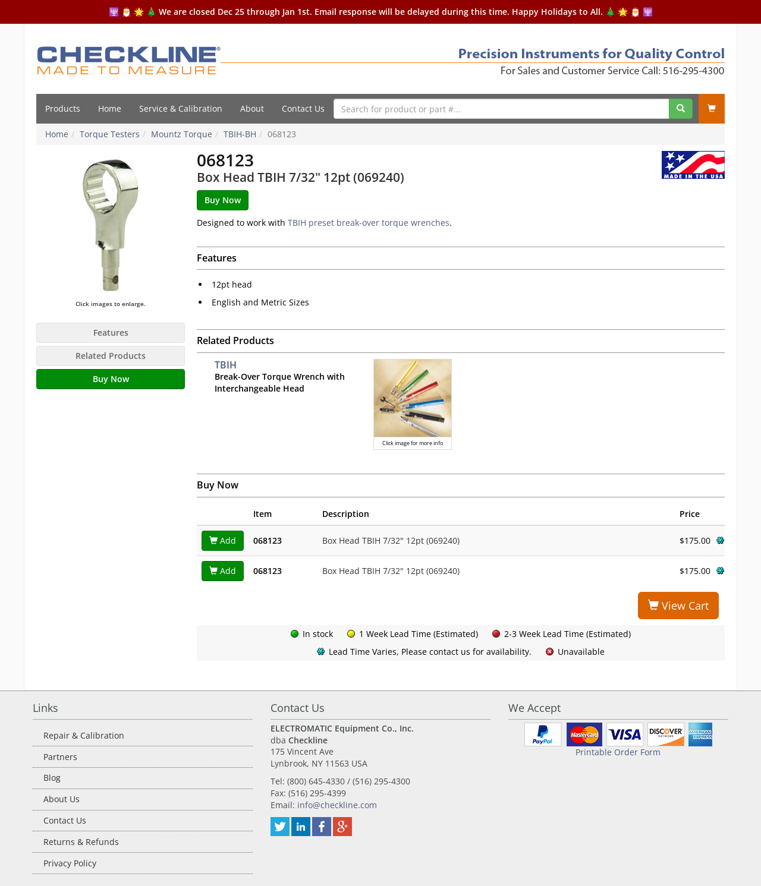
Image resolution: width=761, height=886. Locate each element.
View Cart (678, 605)
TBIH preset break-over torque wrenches (368, 222)
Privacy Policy (69, 863)
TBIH (226, 364)
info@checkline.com (337, 805)
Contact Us (303, 108)
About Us (61, 799)
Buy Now (111, 378)
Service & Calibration (180, 108)
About (252, 108)
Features (110, 332)
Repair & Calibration (83, 735)
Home (109, 108)
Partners (60, 756)
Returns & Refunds (81, 841)
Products (62, 108)
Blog (52, 777)
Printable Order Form (618, 752)
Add (222, 540)
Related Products (111, 355)
